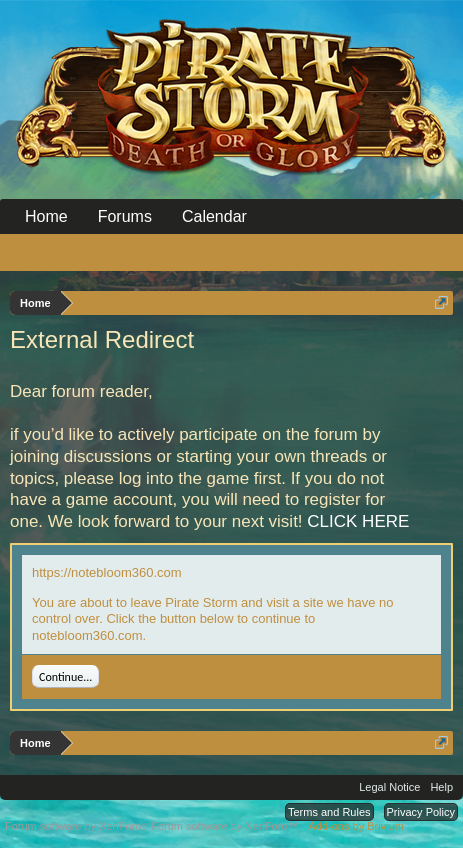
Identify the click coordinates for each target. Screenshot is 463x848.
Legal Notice (389, 787)
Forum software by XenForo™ (224, 826)
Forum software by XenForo (78, 826)
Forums (125, 216)
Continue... (65, 677)
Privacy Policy (421, 812)
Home (46, 216)
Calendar (214, 216)
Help (441, 787)
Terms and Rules (329, 812)
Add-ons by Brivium (356, 826)
